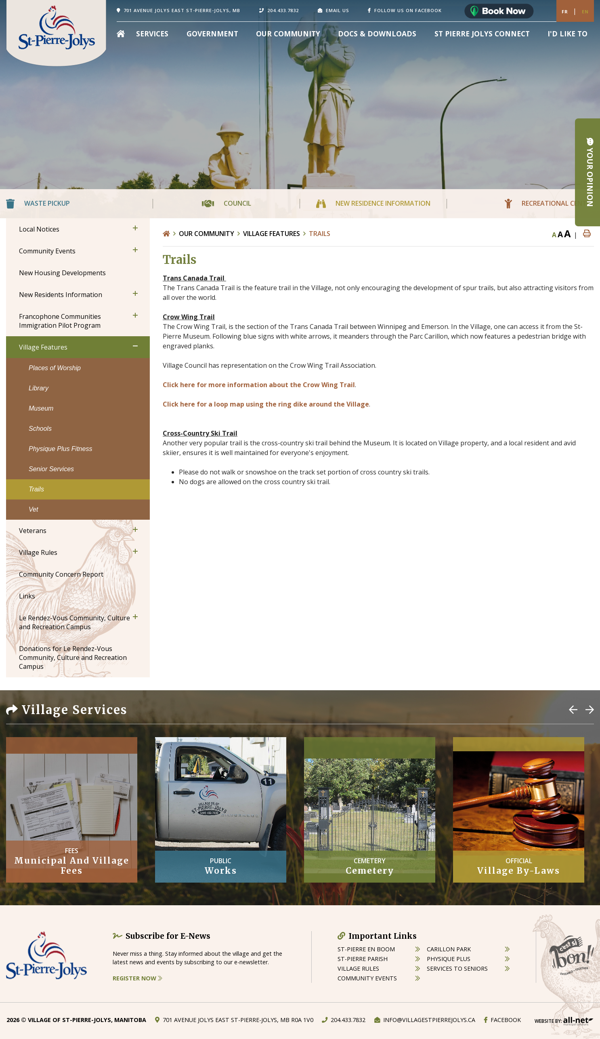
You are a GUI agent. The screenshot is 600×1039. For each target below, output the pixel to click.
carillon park (449, 949)
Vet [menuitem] (33, 509)
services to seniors (457, 968)
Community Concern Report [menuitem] (61, 574)
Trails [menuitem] (36, 489)
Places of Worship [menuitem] (55, 368)
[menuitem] (121, 33)
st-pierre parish (363, 959)
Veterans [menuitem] (32, 530)
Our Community (206, 233)
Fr (565, 11)
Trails (319, 233)
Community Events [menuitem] (47, 251)
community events (367, 978)
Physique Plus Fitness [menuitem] (60, 448)
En (585, 11)
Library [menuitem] (38, 388)
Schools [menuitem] (40, 428)
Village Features (271, 233)
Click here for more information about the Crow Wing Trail (259, 384)
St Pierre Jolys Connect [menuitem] (482, 33)
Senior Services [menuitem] (51, 469)
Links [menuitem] (27, 596)
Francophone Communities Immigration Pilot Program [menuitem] (60, 321)
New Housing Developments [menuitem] (62, 272)
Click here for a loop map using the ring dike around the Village (266, 404)
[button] (135, 228)
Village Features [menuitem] (43, 347)
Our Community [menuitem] (288, 33)
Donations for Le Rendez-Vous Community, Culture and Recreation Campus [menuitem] (73, 657)
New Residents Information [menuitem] (60, 294)
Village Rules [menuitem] (38, 552)
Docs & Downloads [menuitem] (377, 33)
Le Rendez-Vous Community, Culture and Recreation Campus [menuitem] (74, 622)
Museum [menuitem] (41, 408)
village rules (358, 968)
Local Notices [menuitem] (39, 229)
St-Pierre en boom (366, 949)
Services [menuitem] (152, 33)
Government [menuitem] (212, 33)
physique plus (448, 959)
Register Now (137, 978)
